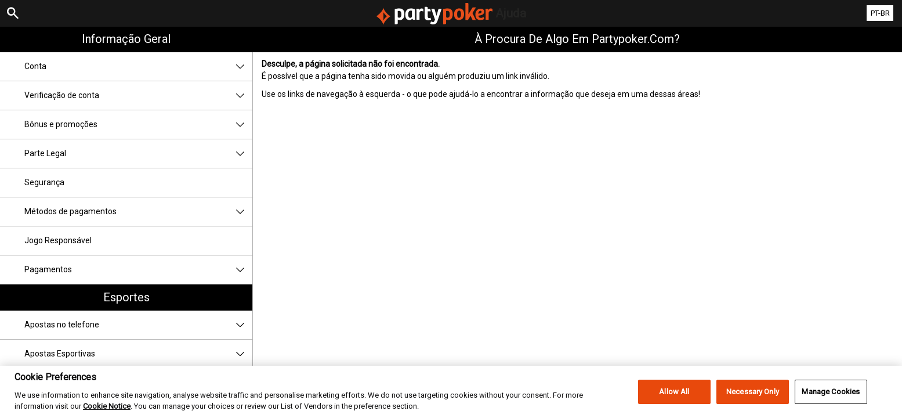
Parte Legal (138, 153)
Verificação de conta (138, 95)
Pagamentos (138, 269)
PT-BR (880, 13)
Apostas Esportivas (138, 354)
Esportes (126, 297)
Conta (138, 66)
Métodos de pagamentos (138, 211)
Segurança (44, 182)
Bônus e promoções (138, 124)
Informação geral (126, 39)
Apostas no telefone (138, 325)
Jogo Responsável (58, 240)
